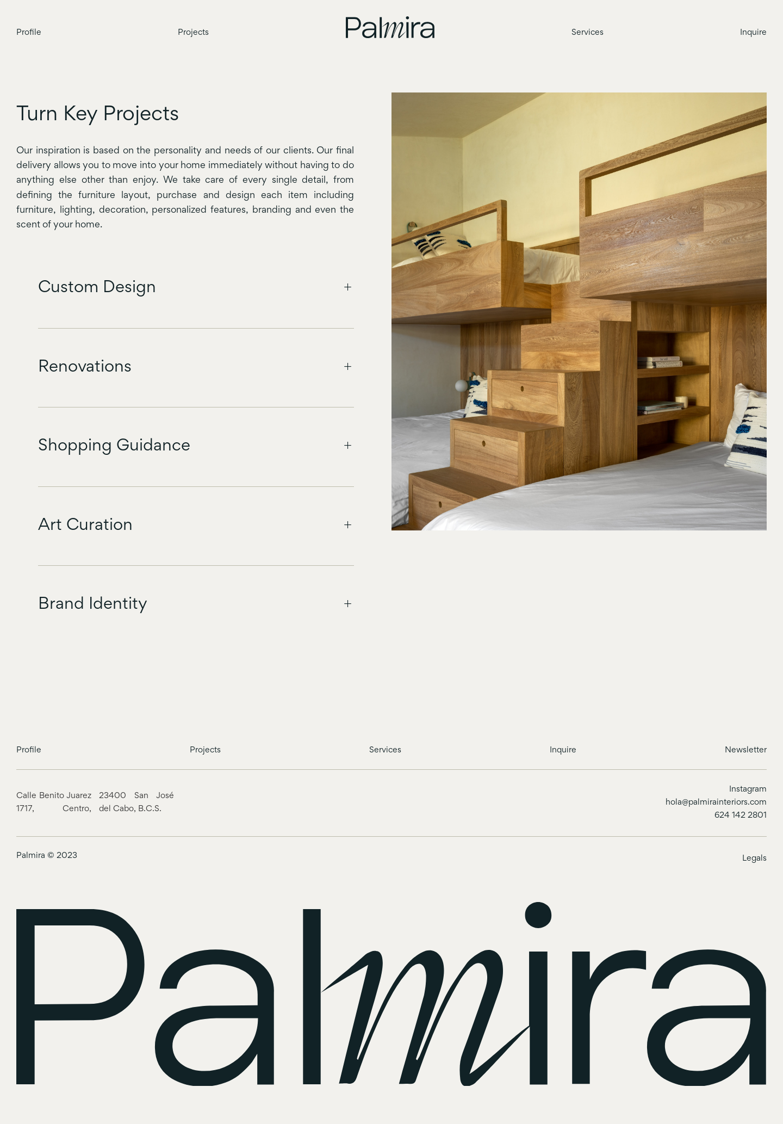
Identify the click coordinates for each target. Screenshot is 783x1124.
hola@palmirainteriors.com (716, 802)
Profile (28, 32)
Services (587, 32)
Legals (754, 858)
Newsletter (746, 750)
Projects (193, 32)
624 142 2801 (740, 815)
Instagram (748, 789)
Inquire (753, 32)
